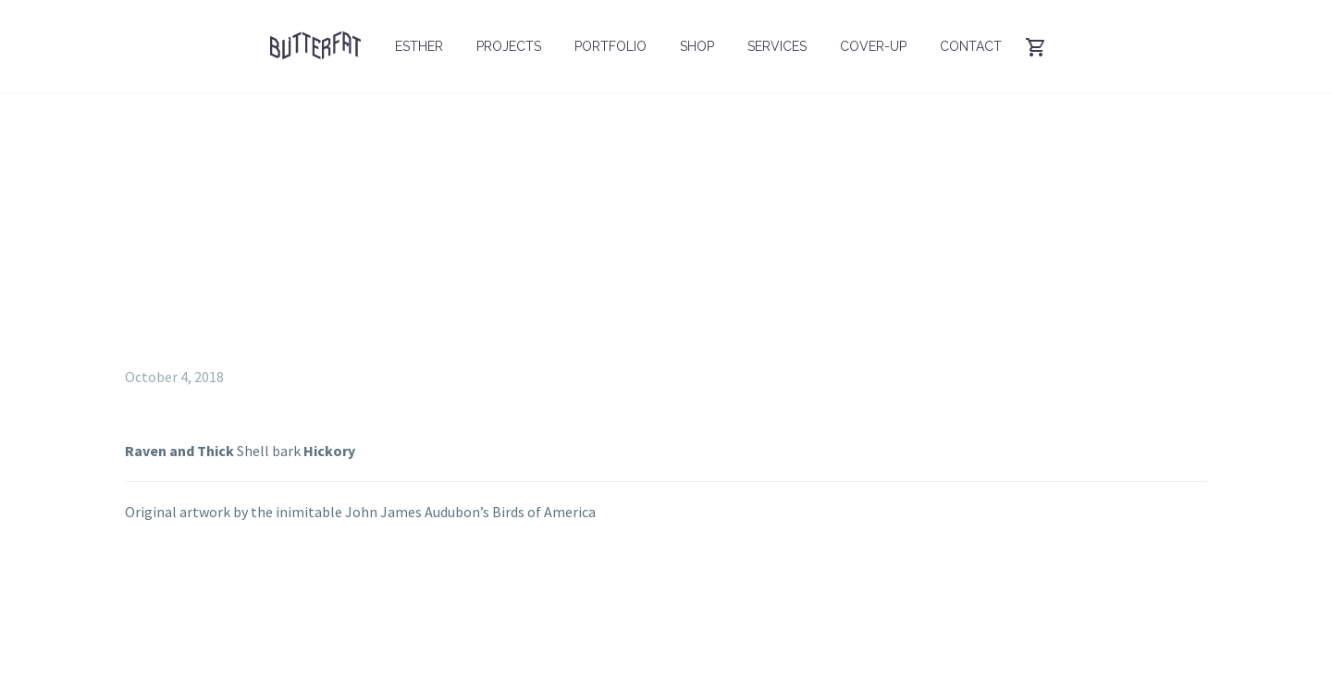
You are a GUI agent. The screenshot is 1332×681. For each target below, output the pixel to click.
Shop (697, 46)
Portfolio (610, 46)
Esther (419, 46)
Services (777, 46)
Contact (971, 46)
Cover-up (873, 46)
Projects (508, 46)
